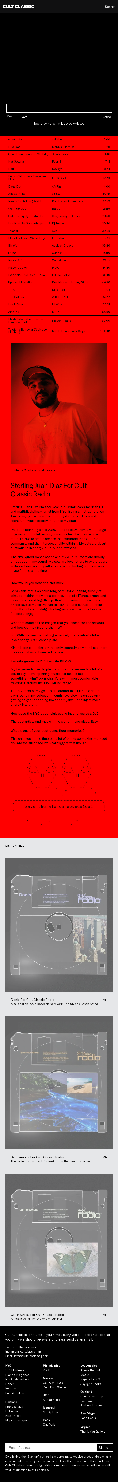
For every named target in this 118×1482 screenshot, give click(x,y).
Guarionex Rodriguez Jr (39, 470)
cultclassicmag (26, 1347)
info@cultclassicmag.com (31, 1356)
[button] (101, 115)
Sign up (104, 1447)
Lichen (10, 1384)
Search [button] (110, 6)
